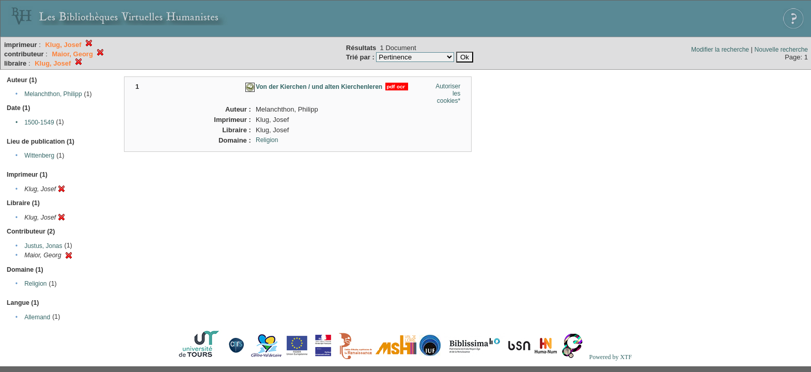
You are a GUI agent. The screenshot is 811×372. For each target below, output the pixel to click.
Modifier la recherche (720, 49)
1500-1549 (39, 122)
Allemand (37, 317)
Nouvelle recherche (781, 49)
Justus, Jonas (43, 246)
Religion (35, 283)
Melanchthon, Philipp (53, 94)
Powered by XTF (610, 357)
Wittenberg (39, 155)
